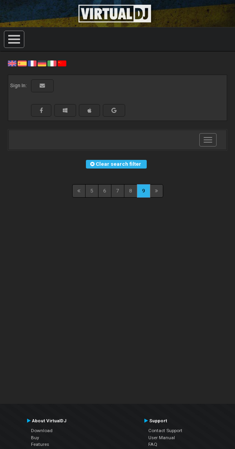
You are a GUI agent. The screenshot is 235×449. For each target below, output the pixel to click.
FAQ (152, 444)
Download (42, 430)
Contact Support (165, 430)
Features (40, 444)
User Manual (161, 437)
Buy (35, 437)
